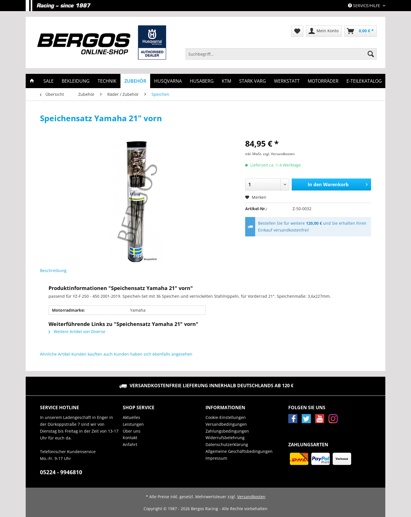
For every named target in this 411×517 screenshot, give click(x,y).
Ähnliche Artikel (55, 354)
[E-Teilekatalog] (364, 81)
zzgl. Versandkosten (279, 153)
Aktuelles (131, 417)
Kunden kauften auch (92, 354)
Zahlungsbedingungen (227, 431)
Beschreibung (53, 270)
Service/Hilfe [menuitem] (364, 5)
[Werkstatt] (287, 81)
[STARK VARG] (252, 81)
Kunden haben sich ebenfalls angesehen (153, 354)
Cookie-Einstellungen (226, 417)
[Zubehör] (135, 81)
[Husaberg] (202, 81)
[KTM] (226, 81)
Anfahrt (130, 444)
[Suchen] (371, 54)
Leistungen (133, 424)
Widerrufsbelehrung (225, 437)
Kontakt (130, 437)
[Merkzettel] (297, 31)
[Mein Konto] (324, 31)
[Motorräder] (323, 81)
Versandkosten (251, 496)
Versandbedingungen (226, 424)
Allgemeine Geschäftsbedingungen (239, 451)
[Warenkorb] (360, 31)
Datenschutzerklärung (227, 444)
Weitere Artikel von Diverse (77, 331)
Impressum (216, 458)
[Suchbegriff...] (281, 54)
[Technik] (107, 81)
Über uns (131, 431)
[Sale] (48, 81)
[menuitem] (281, 56)
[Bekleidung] (76, 81)
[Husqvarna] (168, 81)
